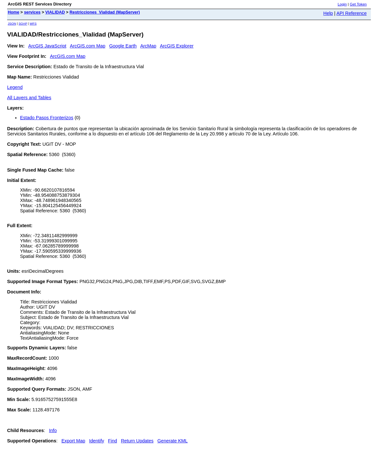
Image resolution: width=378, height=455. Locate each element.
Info (53, 430)
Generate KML (172, 440)
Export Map (73, 440)
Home (13, 12)
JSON (12, 23)
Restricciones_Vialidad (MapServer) (105, 12)
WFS (33, 23)
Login (342, 4)
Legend (15, 87)
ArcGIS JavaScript (47, 45)
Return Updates (137, 440)
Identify (96, 440)
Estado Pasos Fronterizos (46, 117)
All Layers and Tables (29, 97)
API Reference (351, 13)
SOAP (22, 23)
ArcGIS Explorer (176, 45)
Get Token (358, 4)
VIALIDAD (55, 12)
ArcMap (148, 45)
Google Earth (123, 45)
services (32, 12)
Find (112, 440)
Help (328, 13)
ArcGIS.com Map (87, 45)
